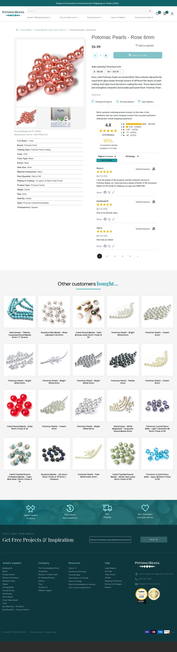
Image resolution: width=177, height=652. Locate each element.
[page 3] (114, 257)
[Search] (90, 11)
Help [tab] (107, 564)
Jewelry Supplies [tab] (11, 564)
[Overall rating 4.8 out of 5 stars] (108, 130)
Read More (96, 95)
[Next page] (137, 257)
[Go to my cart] (166, 12)
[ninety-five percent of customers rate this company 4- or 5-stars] (108, 144)
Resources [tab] (74, 564)
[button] (157, 13)
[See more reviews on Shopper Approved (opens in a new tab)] (113, 194)
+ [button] (106, 56)
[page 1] (99, 257)
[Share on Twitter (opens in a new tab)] (109, 194)
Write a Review (106, 161)
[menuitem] (38, 17)
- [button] (95, 56)
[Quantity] (100, 55)
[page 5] (130, 257)
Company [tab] (43, 564)
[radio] (139, 124)
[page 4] (122, 257)
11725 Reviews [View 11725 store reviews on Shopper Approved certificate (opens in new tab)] (111, 135)
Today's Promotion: (66, 3)
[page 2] (107, 257)
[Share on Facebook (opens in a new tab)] (105, 194)
